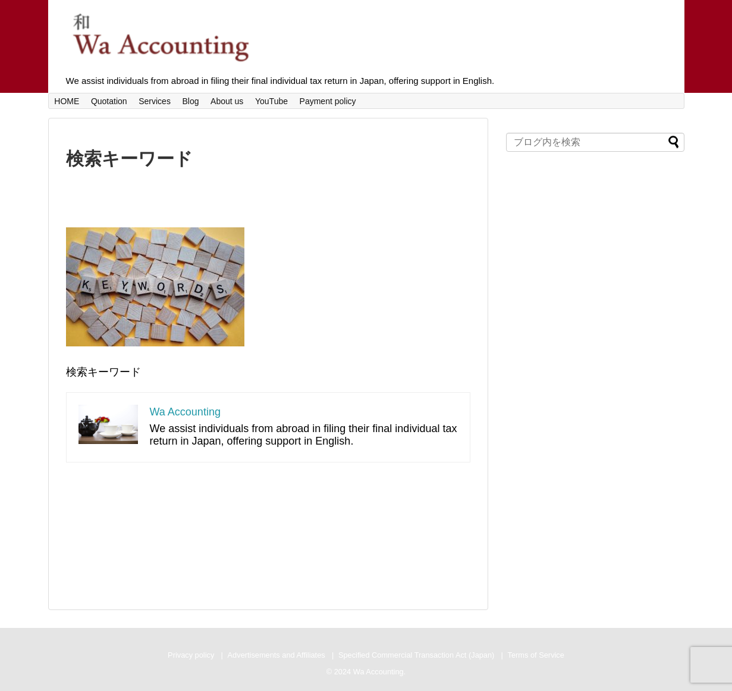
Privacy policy (191, 655)
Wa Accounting (185, 412)
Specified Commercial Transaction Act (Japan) (416, 655)
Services (155, 101)
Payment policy (328, 101)
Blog (190, 101)
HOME (66, 101)
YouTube (271, 101)
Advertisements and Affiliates (276, 655)
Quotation (109, 101)
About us (227, 101)
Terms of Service (536, 655)
